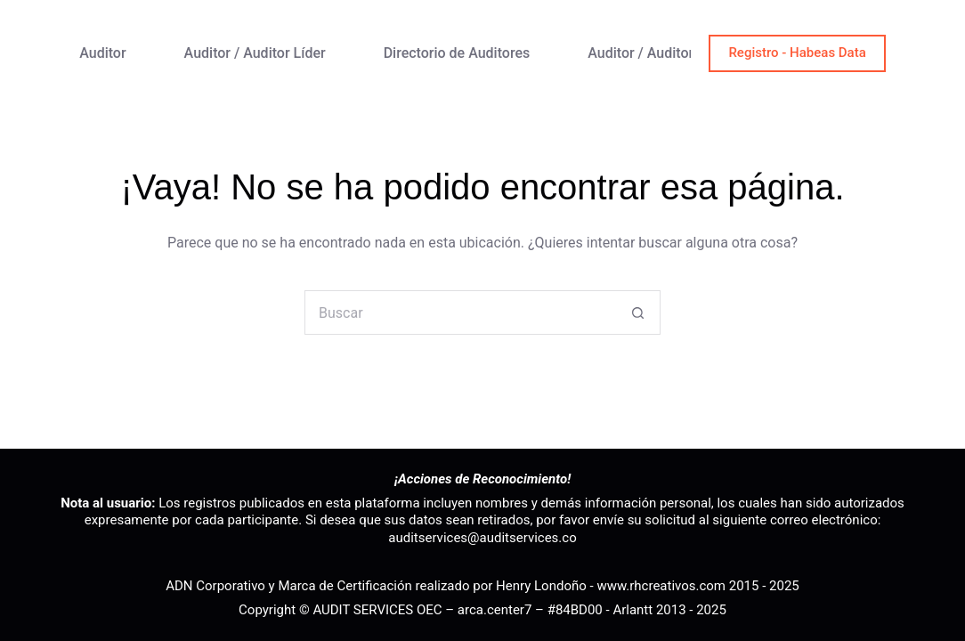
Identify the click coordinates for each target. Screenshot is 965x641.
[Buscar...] (460, 312)
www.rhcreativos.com (661, 586)
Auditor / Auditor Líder (255, 53)
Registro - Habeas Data (796, 53)
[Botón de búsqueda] (638, 312)
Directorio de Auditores (457, 53)
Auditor (102, 53)
